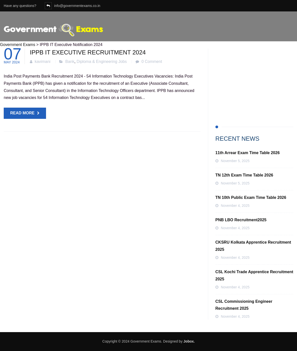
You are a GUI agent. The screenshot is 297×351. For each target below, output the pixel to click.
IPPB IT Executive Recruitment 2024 (88, 52)
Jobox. (189, 341)
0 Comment (152, 61)
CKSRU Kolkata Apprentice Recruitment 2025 (253, 246)
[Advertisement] (254, 79)
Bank (69, 61)
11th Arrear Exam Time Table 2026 (247, 153)
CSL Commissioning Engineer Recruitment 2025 (243, 305)
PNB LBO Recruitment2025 (240, 220)
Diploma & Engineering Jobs (102, 61)
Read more (22, 113)
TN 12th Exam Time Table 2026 (244, 175)
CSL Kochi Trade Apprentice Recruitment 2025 (254, 275)
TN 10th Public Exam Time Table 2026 (250, 197)
